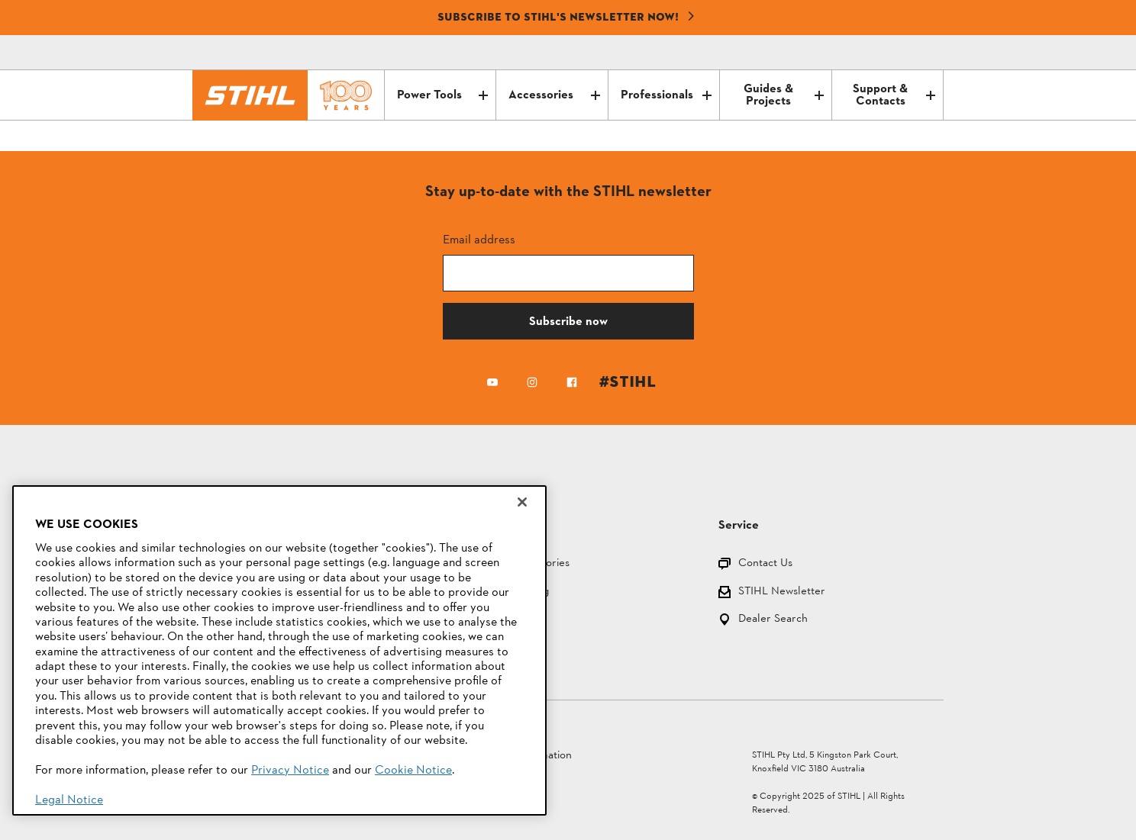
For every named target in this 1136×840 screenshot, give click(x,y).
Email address (479, 239)
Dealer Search (773, 619)
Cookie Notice (413, 770)
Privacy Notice (290, 770)
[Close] (522, 502)
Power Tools (442, 95)
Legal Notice (69, 800)
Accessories (553, 95)
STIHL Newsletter (781, 592)
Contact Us (765, 564)
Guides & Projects (783, 95)
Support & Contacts (894, 95)
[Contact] (867, 52)
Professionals (666, 95)
